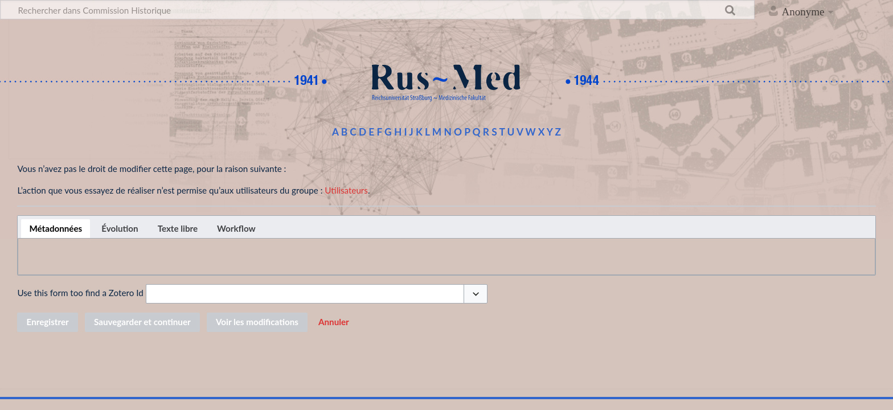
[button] (475, 294)
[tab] (55, 228)
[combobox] (305, 294)
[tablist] (446, 227)
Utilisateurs (346, 190)
